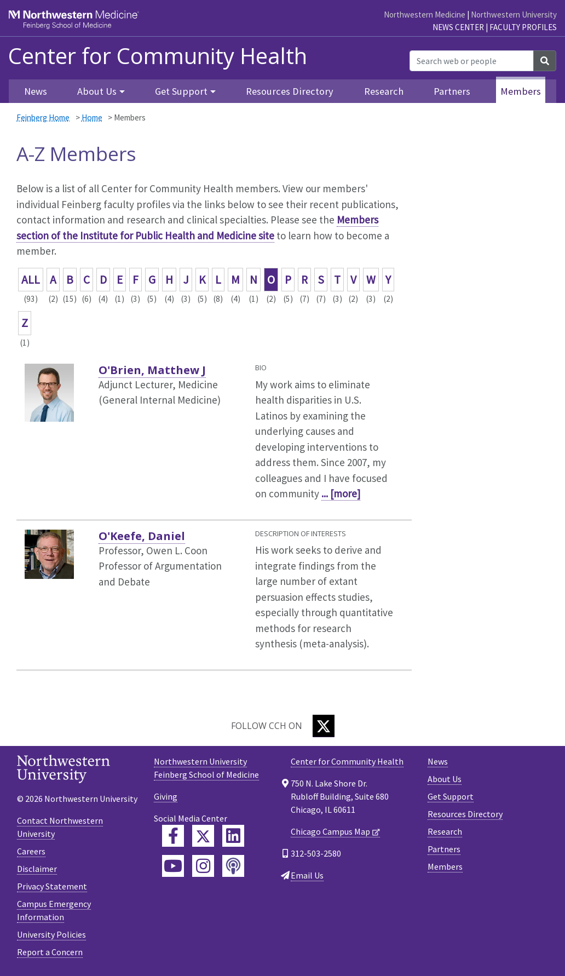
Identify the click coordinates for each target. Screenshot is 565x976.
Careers (31, 851)
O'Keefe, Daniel (142, 536)
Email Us (307, 875)
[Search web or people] (472, 60)
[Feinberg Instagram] (203, 866)
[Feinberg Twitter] (203, 836)
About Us (445, 778)
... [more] (340, 493)
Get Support (451, 796)
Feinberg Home (43, 117)
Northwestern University (514, 14)
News (35, 91)
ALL (30, 279)
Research (383, 91)
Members (520, 91)
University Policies (51, 934)
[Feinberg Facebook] (173, 836)
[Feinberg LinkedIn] (233, 836)
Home (92, 117)
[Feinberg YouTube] (173, 866)
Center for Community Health (157, 56)
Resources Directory (289, 91)
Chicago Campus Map (330, 831)
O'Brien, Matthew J (152, 370)
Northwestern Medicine (424, 14)
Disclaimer (37, 868)
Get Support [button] (181, 91)
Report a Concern (50, 951)
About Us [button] (97, 91)
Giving (165, 796)
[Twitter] (324, 726)
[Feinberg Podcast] (233, 866)
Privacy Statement (52, 886)
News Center (458, 27)
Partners (452, 91)
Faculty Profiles (523, 27)
